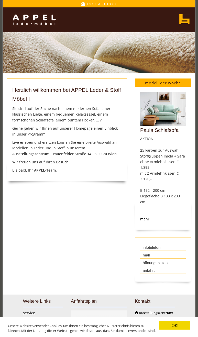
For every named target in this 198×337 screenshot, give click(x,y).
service (29, 312)
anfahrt (149, 270)
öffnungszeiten (155, 263)
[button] (17, 52)
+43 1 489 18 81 (99, 4)
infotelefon (151, 247)
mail (146, 255)
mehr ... (146, 219)
